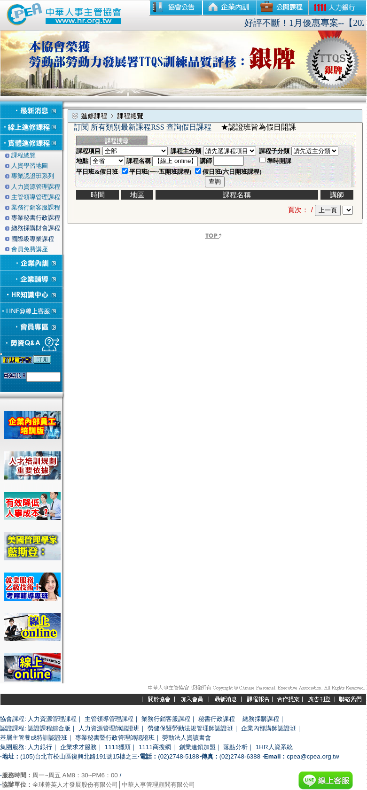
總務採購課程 (260, 718)
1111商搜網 (155, 747)
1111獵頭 (118, 747)
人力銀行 (40, 747)
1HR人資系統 (274, 747)
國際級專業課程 (32, 238)
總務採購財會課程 (35, 228)
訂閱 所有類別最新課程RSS (119, 127)
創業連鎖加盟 (197, 747)
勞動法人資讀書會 (186, 737)
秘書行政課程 (216, 718)
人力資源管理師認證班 (109, 728)
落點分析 (235, 747)
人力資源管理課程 (52, 718)
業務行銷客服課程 (165, 718)
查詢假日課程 (188, 127)
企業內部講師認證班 (268, 728)
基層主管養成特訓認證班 (33, 737)
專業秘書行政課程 (35, 217)
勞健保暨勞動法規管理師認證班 (190, 728)
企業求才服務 (78, 747)
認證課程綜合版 (49, 728)
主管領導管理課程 (109, 718)
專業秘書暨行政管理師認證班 (115, 737)
